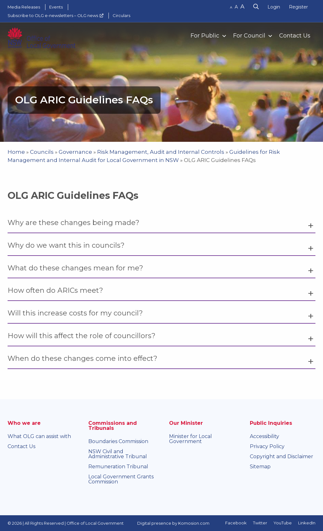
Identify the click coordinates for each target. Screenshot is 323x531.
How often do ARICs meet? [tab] (55, 290)
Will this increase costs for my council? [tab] (75, 313)
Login (273, 7)
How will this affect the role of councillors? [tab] (82, 336)
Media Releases (24, 6)
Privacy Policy (267, 446)
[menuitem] (205, 35)
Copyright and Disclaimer (281, 456)
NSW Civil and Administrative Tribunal (117, 453)
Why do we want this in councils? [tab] (66, 245)
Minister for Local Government (190, 438)
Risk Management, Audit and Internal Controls (160, 152)
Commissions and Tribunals (112, 425)
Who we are (24, 423)
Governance (75, 152)
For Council (249, 35)
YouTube (282, 523)
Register (298, 7)
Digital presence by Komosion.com (173, 523)
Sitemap (260, 467)
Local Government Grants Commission (121, 479)
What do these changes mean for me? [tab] (75, 268)
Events (56, 6)
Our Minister (186, 423)
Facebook (236, 523)
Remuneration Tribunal (118, 467)
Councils (42, 152)
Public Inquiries (271, 423)
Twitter (260, 523)
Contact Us (294, 35)
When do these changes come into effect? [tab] (82, 358)
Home (16, 152)
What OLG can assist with (39, 436)
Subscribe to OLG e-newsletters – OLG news (53, 15)
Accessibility (264, 436)
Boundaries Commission (118, 441)
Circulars (121, 15)
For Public (205, 35)
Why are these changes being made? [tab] (73, 222)
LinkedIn (306, 523)
